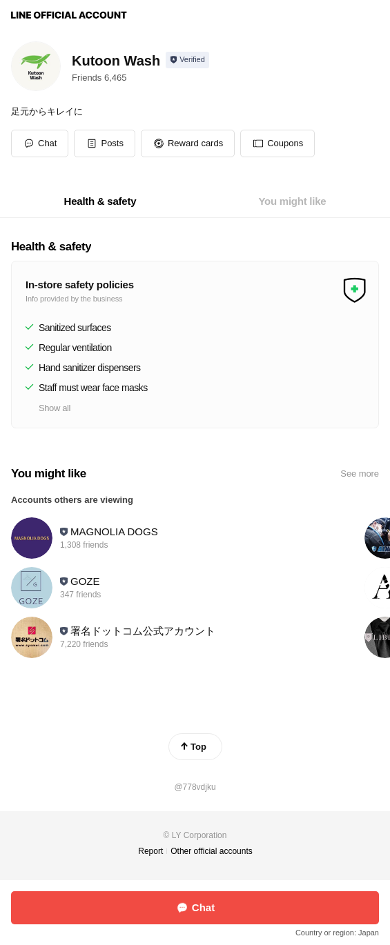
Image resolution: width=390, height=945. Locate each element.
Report (150, 851)
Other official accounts (211, 851)
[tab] (100, 201)
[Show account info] (187, 60)
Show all (54, 408)
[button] (104, 143)
